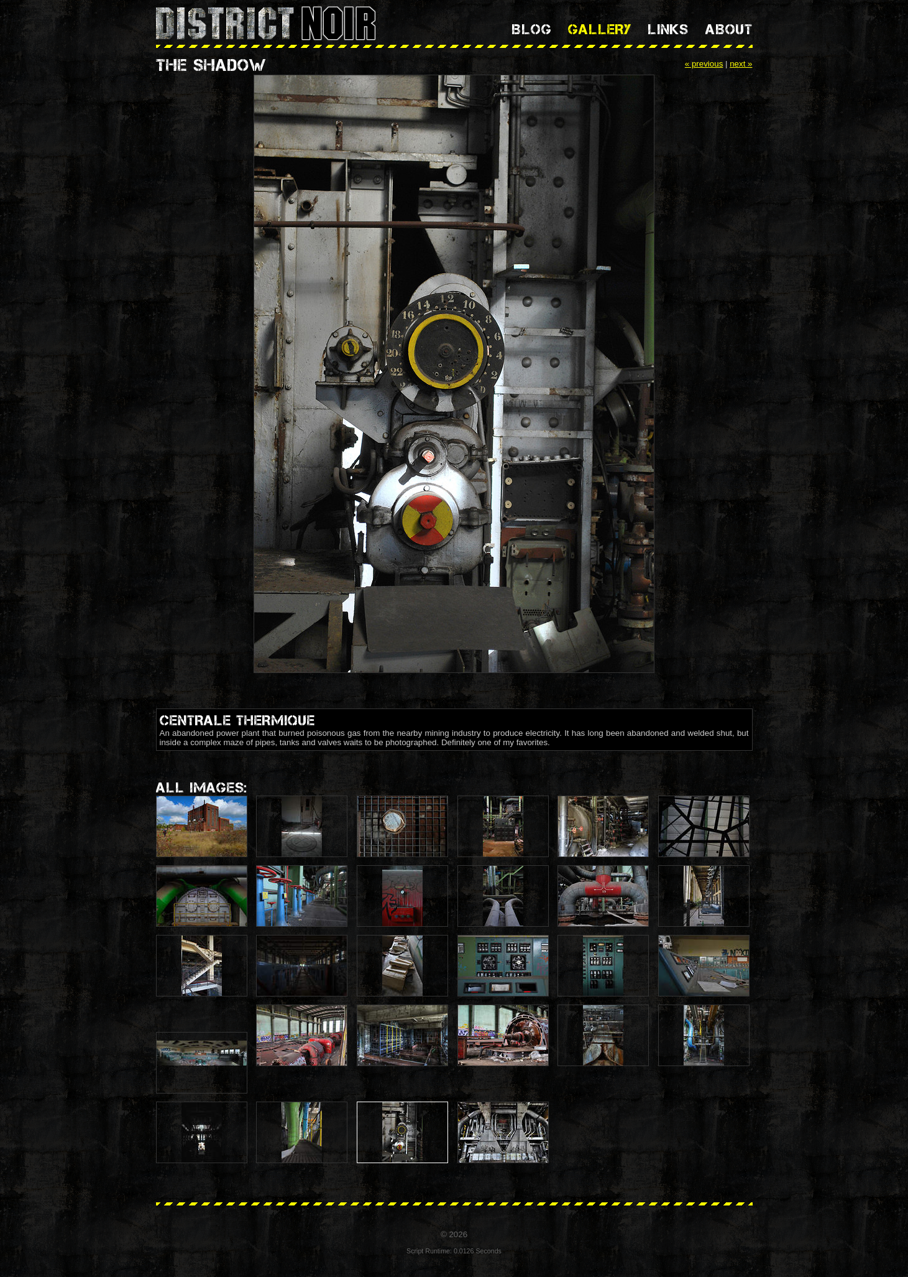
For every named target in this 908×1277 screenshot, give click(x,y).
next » (741, 63)
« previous (704, 63)
